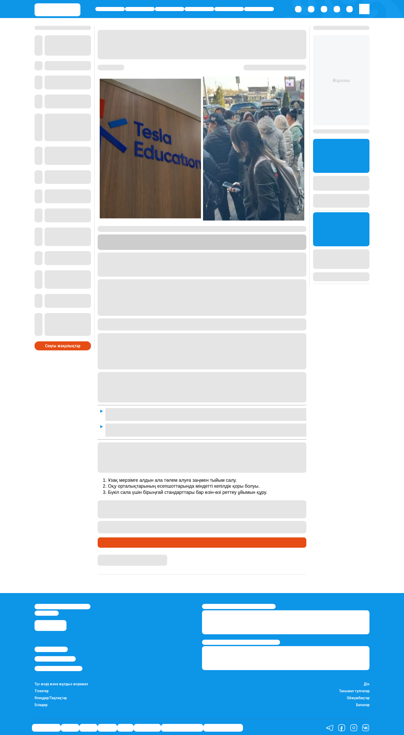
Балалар (362, 703)
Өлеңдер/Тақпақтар (51, 696)
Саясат (169, 9)
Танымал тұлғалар (354, 689)
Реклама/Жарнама (55, 657)
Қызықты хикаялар (182, 726)
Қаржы (139, 9)
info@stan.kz (47, 611)
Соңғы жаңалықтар (62, 343)
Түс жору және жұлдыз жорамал (61, 682)
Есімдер (41, 703)
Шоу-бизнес (259, 9)
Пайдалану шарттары (58, 667)
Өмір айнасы (110, 9)
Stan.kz (206, 247)
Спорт (229, 9)
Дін (366, 682)
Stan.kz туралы (51, 647)
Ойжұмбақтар (358, 696)
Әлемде (199, 9)
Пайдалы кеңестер (223, 726)
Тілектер (41, 689)
